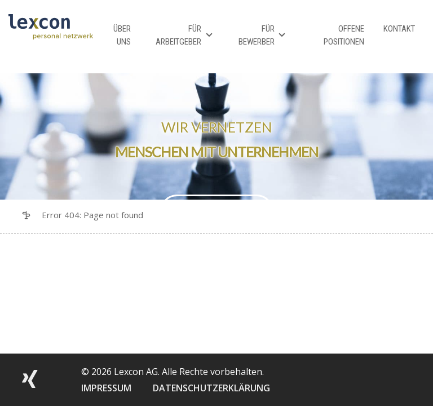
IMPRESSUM (106, 388)
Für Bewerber (256, 35)
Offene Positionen (344, 35)
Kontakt (399, 29)
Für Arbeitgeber (178, 35)
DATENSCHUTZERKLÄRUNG (211, 388)
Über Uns (122, 35)
